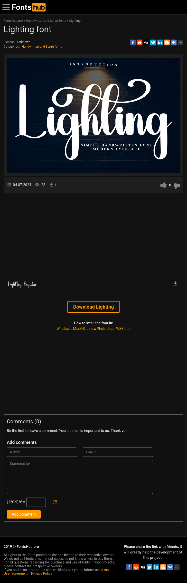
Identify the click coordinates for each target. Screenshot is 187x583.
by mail (105, 570)
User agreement (16, 573)
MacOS (79, 328)
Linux (90, 328)
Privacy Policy (41, 573)
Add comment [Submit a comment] (24, 514)
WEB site (123, 328)
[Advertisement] (93, 234)
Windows (63, 328)
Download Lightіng (93, 307)
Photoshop (106, 328)
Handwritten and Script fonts (42, 46)
